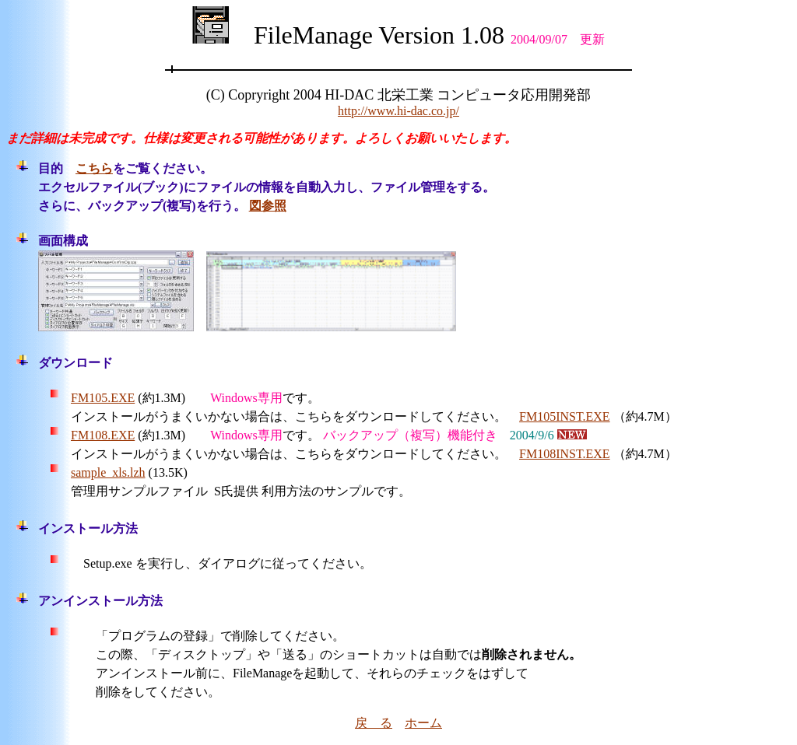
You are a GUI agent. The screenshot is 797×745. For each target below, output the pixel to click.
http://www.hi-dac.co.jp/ (398, 110)
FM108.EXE (103, 435)
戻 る (373, 722)
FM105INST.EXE (564, 416)
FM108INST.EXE (564, 453)
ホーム (423, 722)
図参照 (267, 205)
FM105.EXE (103, 397)
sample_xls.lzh (108, 472)
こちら (94, 168)
